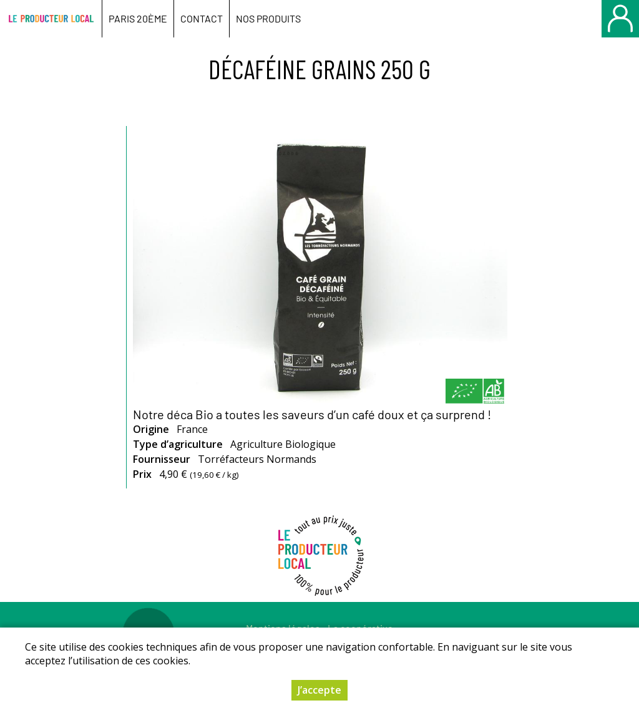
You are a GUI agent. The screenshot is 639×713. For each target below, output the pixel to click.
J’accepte (319, 690)
